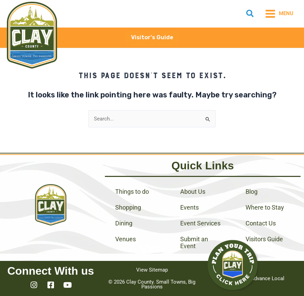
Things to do (132, 191)
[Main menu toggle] (279, 13)
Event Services (200, 223)
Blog (252, 191)
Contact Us (261, 223)
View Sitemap (152, 270)
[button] (250, 15)
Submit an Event (194, 242)
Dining (123, 223)
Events (189, 207)
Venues (125, 239)
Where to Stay (265, 207)
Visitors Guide (264, 239)
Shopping (128, 207)
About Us (192, 191)
